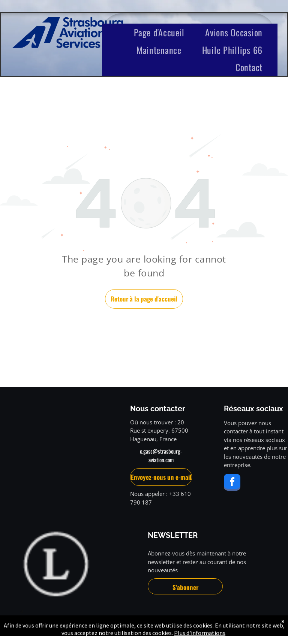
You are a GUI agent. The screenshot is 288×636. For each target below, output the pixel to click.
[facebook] (232, 483)
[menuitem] (162, 32)
